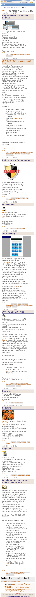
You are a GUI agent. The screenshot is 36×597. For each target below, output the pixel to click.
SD (23, 573)
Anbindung (27, 54)
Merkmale (17, 153)
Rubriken (13, 152)
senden (31, 152)
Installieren (8, 384)
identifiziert (26, 305)
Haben (27, 572)
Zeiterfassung (6, 262)
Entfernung (22, 198)
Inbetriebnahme (19, 402)
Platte (12, 572)
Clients (16, 228)
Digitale (28, 475)
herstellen (18, 386)
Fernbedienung (24, 383)
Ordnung (8, 386)
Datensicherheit (15, 198)
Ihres (27, 198)
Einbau (12, 402)
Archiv (17, 587)
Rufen (16, 573)
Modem (8, 443)
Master (20, 573)
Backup (16, 572)
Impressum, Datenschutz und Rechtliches (18, 596)
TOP (3, 52)
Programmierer (9, 155)
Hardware (5, 340)
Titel (25, 11)
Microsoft (5, 212)
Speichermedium (10, 575)
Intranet (22, 54)
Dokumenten (14, 475)
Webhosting (8, 591)
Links (14, 584)
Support (23, 591)
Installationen (22, 228)
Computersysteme (10, 199)
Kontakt (13, 591)
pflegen (28, 153)
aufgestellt (8, 307)
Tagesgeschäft (24, 152)
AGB (13, 587)
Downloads (20, 584)
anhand (31, 305)
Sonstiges (26, 587)
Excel (19, 304)
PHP (3, 49)
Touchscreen (24, 304)
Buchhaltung (14, 304)
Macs (12, 228)
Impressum (23, 589)
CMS (12, 153)
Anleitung (3, 10)
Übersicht (18, 118)
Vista (16, 384)
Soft (13, 384)
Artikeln (18, 152)
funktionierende (22, 384)
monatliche (14, 307)
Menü (3, 4)
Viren (7, 564)
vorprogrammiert (10, 305)
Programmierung (15, 54)
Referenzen (15, 589)
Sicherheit (29, 589)
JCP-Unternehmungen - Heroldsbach (10, 7)
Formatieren (22, 572)
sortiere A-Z (15, 11)
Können (13, 386)
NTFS (12, 573)
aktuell (8, 586)
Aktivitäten (8, 589)
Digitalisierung (21, 475)
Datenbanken (9, 56)
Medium (8, 573)
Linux (3, 216)
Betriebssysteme (15, 383)
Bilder (31, 11)
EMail (4, 148)
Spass (27, 584)
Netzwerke (5, 423)
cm (21, 305)
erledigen (23, 153)
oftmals (29, 384)
